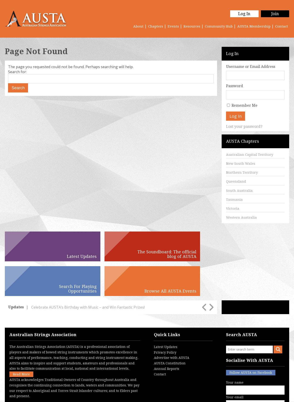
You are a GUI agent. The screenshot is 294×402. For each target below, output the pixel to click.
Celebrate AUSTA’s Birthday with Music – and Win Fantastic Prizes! (88, 272)
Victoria (232, 209)
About (138, 26)
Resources (192, 26)
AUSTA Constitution (170, 328)
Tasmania (234, 200)
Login (171, 395)
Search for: (17, 71)
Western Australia (241, 217)
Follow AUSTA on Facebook (250, 338)
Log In (243, 13)
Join (275, 13)
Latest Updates (165, 312)
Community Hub (219, 26)
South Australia (239, 191)
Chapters (155, 26)
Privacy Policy (165, 317)
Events (173, 26)
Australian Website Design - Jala (261, 395)
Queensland (236, 181)
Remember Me (244, 105)
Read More (21, 339)
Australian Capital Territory (249, 155)
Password (234, 86)
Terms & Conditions (126, 395)
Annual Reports (166, 334)
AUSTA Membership (254, 26)
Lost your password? (244, 126)
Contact (281, 26)
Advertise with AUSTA (171, 323)
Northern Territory (242, 172)
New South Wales (240, 164)
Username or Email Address (250, 66)
